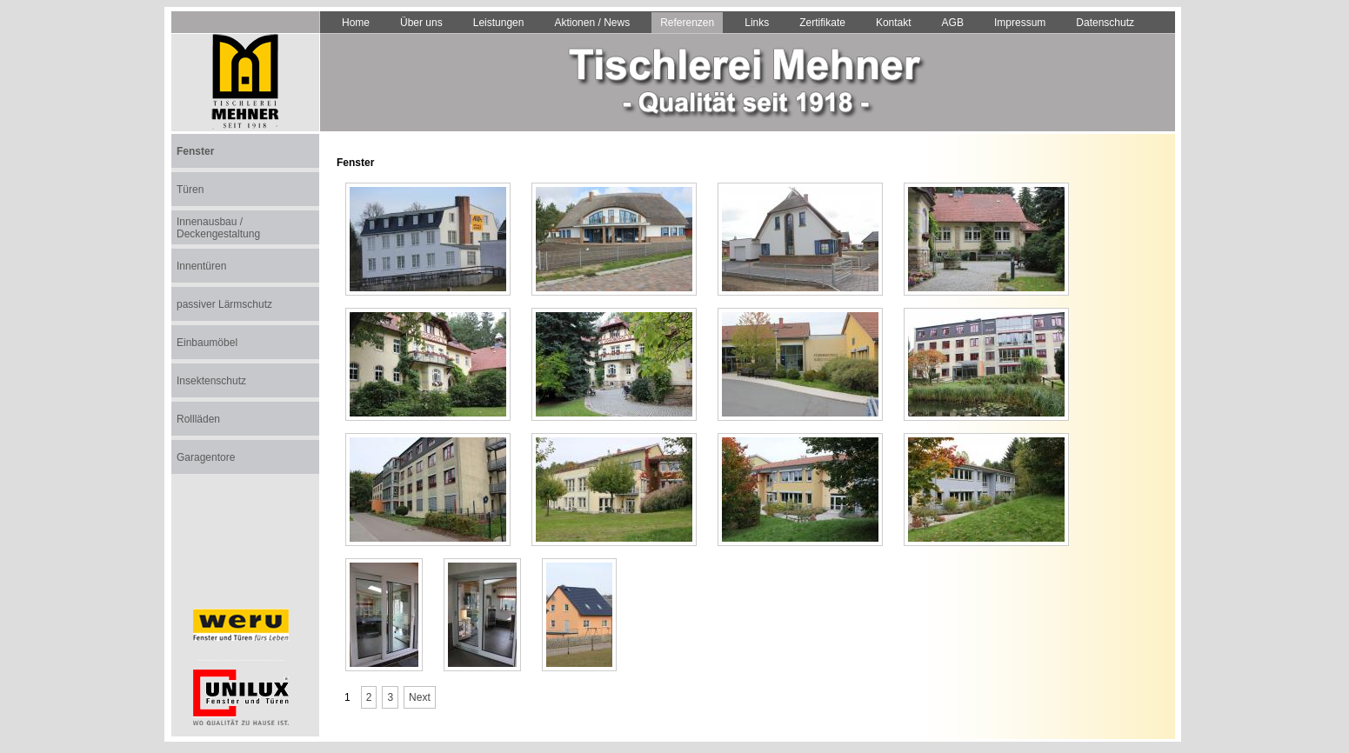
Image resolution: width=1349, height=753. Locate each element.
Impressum (1019, 23)
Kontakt (894, 23)
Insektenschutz (211, 381)
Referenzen (687, 23)
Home (356, 23)
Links (757, 23)
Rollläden (198, 419)
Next (420, 697)
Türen (190, 189)
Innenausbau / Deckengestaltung (218, 228)
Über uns (421, 23)
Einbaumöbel (207, 343)
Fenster (195, 151)
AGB (953, 23)
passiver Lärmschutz (224, 304)
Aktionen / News (592, 23)
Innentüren (201, 266)
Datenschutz (1105, 23)
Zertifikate (822, 23)
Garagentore (206, 457)
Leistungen (498, 23)
